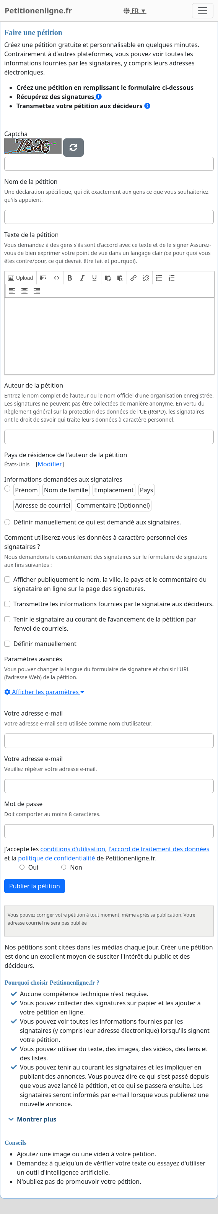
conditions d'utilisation (72, 849)
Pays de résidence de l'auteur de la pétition (65, 455)
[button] (20, 278)
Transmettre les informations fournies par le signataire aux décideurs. (113, 604)
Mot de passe (23, 804)
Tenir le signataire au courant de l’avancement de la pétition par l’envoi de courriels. (104, 624)
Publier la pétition (34, 886)
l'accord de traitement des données (159, 849)
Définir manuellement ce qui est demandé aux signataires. (97, 522)
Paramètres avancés (33, 659)
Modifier (50, 464)
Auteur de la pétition (33, 385)
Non (76, 867)
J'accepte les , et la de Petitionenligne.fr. (106, 853)
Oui (33, 867)
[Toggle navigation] (202, 10)
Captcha (16, 134)
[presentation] (20, 278)
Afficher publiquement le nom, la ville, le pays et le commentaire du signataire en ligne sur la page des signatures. (110, 584)
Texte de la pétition (31, 234)
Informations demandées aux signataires (63, 479)
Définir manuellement (44, 643)
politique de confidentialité (56, 858)
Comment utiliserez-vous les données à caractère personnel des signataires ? (95, 542)
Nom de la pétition (31, 181)
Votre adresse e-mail (33, 713)
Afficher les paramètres (44, 692)
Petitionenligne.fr (38, 10)
